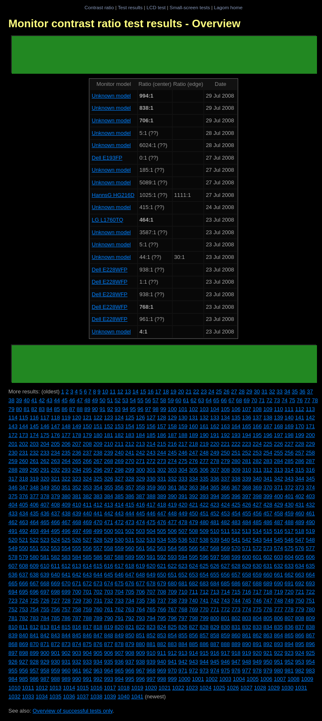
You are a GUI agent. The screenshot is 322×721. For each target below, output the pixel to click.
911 (161, 653)
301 (151, 470)
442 (108, 513)
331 (161, 478)
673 (98, 583)
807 (289, 618)
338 (236, 478)
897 (13, 653)
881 (151, 644)
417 (151, 504)
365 (214, 487)
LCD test (156, 7)
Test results (130, 7)
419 (172, 504)
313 (278, 470)
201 (13, 444)
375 (13, 496)
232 (34, 453)
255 (278, 453)
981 (289, 670)
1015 (83, 688)
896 (310, 644)
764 (140, 609)
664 (310, 574)
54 (133, 400)
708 (161, 592)
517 (289, 531)
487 (278, 522)
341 (268, 478)
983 (310, 670)
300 (140, 470)
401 (289, 496)
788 (87, 618)
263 (55, 461)
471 (108, 522)
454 (236, 513)
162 (214, 426)
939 (151, 662)
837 (299, 627)
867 (310, 635)
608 (23, 566)
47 (80, 400)
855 (182, 635)
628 (236, 566)
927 (23, 662)
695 (23, 592)
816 (76, 627)
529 (108, 540)
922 (278, 653)
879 (130, 644)
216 (172, 444)
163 (225, 426)
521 (23, 540)
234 (55, 453)
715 (236, 592)
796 (172, 618)
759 (87, 609)
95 (133, 409)
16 (150, 391)
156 (151, 426)
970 (172, 670)
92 (110, 409)
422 (204, 504)
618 (130, 566)
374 (310, 487)
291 (44, 470)
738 (172, 600)
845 (76, 635)
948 (246, 662)
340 (257, 478)
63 (201, 400)
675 (119, 583)
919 (246, 653)
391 (182, 496)
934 (98, 662)
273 (161, 461)
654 (204, 574)
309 (236, 470)
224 (257, 444)
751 (310, 600)
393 (204, 496)
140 (289, 417)
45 (65, 400)
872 (55, 644)
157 (161, 426)
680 (172, 583)
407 (44, 504)
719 (278, 592)
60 (178, 400)
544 (268, 540)
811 (23, 627)
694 (13, 592)
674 (108, 583)
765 (151, 609)
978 (257, 670)
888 (225, 644)
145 (34, 426)
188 (182, 435)
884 (182, 644)
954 (310, 662)
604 (289, 557)
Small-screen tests (190, 7)
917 (225, 653)
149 (76, 426)
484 (246, 522)
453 (225, 513)
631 (268, 566)
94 (125, 409)
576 (299, 548)
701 (87, 592)
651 (172, 574)
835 (278, 627)
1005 (253, 679)
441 (98, 513)
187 (172, 435)
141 (299, 417)
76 (300, 400)
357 (130, 487)
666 (23, 583)
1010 (14, 688)
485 (257, 522)
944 (204, 662)
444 (130, 513)
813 (44, 627)
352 (76, 487)
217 (182, 444)
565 (182, 548)
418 (161, 504)
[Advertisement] (164, 55)
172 (13, 435)
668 (44, 583)
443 (119, 513)
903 (76, 653)
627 (225, 566)
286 (299, 461)
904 (87, 653)
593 (172, 557)
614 (87, 566)
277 (204, 461)
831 (236, 627)
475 (151, 522)
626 (214, 566)
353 (87, 487)
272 (151, 461)
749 (289, 600)
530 (119, 540)
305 (193, 470)
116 (34, 417)
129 (172, 417)
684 (214, 583)
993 (108, 679)
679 (161, 583)
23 (204, 391)
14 (135, 391)
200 (310, 435)
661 (278, 574)
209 (98, 444)
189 (193, 435)
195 (257, 435)
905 (98, 653)
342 (278, 478)
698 (55, 592)
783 (34, 618)
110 (278, 409)
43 (49, 400)
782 (23, 618)
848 (108, 635)
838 (310, 627)
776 (268, 609)
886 (204, 644)
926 (13, 662)
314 (289, 470)
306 (204, 470)
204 (44, 444)
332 (172, 478)
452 (214, 513)
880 (140, 644)
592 (161, 557)
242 (140, 453)
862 (257, 635)
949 (257, 662)
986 (34, 679)
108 (257, 409)
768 (182, 609)
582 (55, 557)
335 (204, 478)
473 (130, 522)
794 (151, 618)
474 (140, 522)
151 (98, 426)
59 (171, 400)
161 (204, 426)
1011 (28, 688)
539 (214, 540)
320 (44, 478)
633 (289, 566)
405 (23, 504)
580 (34, 557)
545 (278, 540)
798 (193, 618)
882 (161, 644)
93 (117, 409)
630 (257, 566)
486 (268, 522)
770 (204, 609)
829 (214, 627)
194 (246, 435)
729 (76, 600)
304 (182, 470)
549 (13, 548)
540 (225, 540)
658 (246, 574)
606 (310, 557)
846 (87, 635)
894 (289, 644)
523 (44, 540)
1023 (192, 688)
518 (299, 531)
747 (268, 600)
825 (172, 627)
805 (268, 618)
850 (130, 635)
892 (268, 644)
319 (34, 478)
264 (66, 461)
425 (236, 504)
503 (140, 531)
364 (204, 487)
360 (161, 487)
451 (204, 513)
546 (289, 540)
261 (34, 461)
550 (23, 548)
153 (119, 426)
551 (34, 548)
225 (268, 444)
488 (289, 522)
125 (130, 417)
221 (225, 444)
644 (98, 574)
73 (277, 400)
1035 (55, 696)
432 (310, 504)
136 (246, 417)
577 (310, 548)
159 (182, 426)
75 (292, 400)
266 (87, 461)
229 (310, 444)
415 (130, 504)
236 (76, 453)
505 (161, 531)
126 (140, 417)
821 (130, 627)
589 (130, 557)
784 (44, 618)
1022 (178, 688)
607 (13, 566)
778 (289, 609)
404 (13, 504)
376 (23, 496)
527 (87, 540)
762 (119, 609)
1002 (211, 679)
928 (34, 662)
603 (278, 557)
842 (44, 635)
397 (246, 496)
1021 (164, 688)
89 (87, 409)
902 (66, 653)
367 (236, 487)
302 (161, 470)
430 (289, 504)
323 (76, 478)
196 (268, 435)
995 (130, 679)
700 (76, 592)
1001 (198, 679)
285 (289, 461)
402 (299, 496)
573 (268, 548)
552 (44, 548)
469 (87, 522)
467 (66, 522)
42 (41, 400)
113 (310, 409)
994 (119, 679)
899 (34, 653)
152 (108, 426)
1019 (137, 688)
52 (117, 400)
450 (193, 513)
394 (214, 496)
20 (181, 391)
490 (310, 522)
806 (278, 618)
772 (225, 609)
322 (66, 478)
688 (257, 583)
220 (214, 444)
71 (262, 400)
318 (23, 478)
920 (257, 653)
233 (44, 453)
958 (44, 670)
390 (172, 496)
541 (236, 540)
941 (172, 662)
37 (310, 391)
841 (34, 635)
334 (193, 478)
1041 (137, 696)
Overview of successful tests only (73, 711)
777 (278, 609)
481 (214, 522)
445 (140, 513)
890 (246, 644)
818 (98, 627)
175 (44, 435)
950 (268, 662)
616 (108, 566)
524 (55, 540)
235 (66, 453)
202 (23, 444)
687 (246, 583)
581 (44, 557)
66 (224, 400)
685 (225, 583)
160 (193, 426)
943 (193, 662)
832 (246, 627)
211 (119, 444)
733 (119, 600)
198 (289, 435)
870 (34, 644)
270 (130, 461)
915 (204, 653)
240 (119, 453)
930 (55, 662)
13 (128, 391)
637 (23, 574)
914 (193, 653)
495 (55, 531)
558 (108, 548)
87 (72, 409)
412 (98, 504)
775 (257, 609)
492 (23, 531)
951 (278, 662)
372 (289, 487)
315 (299, 470)
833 (257, 627)
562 (151, 548)
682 (193, 583)
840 (23, 635)
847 (98, 635)
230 (13, 453)
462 (13, 522)
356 (119, 487)
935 (108, 662)
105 (225, 409)
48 (87, 400)
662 (289, 574)
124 (119, 417)
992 (98, 679)
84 (49, 409)
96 (140, 409)
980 (278, 670)
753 (23, 609)
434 (23, 513)
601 (257, 557)
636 (13, 574)
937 (130, 662)
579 (23, 557)
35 (295, 391)
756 (55, 609)
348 (34, 487)
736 (151, 600)
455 (246, 513)
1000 (184, 679)
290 (34, 470)
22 (196, 391)
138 (268, 417)
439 (76, 513)
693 (310, 583)
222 (236, 444)
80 (19, 409)
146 (44, 426)
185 (151, 435)
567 (204, 548)
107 (246, 409)
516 (278, 531)
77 (307, 400)
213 (140, 444)
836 (289, 627)
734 (130, 600)
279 (225, 461)
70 (254, 400)
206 (66, 444)
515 (268, 531)
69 (246, 400)
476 (161, 522)
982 (299, 670)
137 (257, 417)
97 (148, 409)
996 (140, 679)
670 (66, 583)
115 (23, 417)
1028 (260, 688)
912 (172, 653)
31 (264, 391)
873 (66, 644)
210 (108, 444)
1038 (96, 696)
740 (193, 600)
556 (87, 548)
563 (161, 548)
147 (55, 426)
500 (108, 531)
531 (130, 540)
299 (130, 470)
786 (66, 618)
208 (87, 444)
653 (193, 574)
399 (268, 496)
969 (161, 670)
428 (268, 504)
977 (246, 670)
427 (257, 504)
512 (236, 531)
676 (130, 583)
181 (108, 435)
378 (44, 496)
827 (193, 627)
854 (172, 635)
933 (87, 662)
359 (151, 487)
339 (246, 478)
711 (193, 592)
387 (140, 496)
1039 (110, 696)
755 (44, 609)
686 (236, 583)
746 (257, 600)
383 (98, 496)
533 (151, 540)
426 (246, 504)
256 (289, 453)
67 (231, 400)
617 (119, 566)
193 (236, 435)
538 (204, 540)
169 (289, 426)
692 (299, 583)
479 (193, 522)
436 (44, 513)
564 (172, 548)
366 (225, 487)
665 (13, 583)
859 (225, 635)
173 (23, 435)
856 (193, 635)
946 (225, 662)
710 (182, 592)
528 (98, 540)
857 (204, 635)
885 (193, 644)
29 (249, 391)
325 (98, 478)
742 (214, 600)
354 (98, 487)
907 (119, 653)
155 (140, 426)
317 (13, 478)
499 (98, 531)
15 (143, 391)
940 (161, 662)
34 (287, 391)
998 (161, 679)
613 (76, 566)
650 (161, 574)
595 (193, 557)
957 (34, 670)
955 (13, 670)
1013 (55, 688)
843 (55, 635)
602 (268, 557)
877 (108, 644)
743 (225, 600)
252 (246, 453)
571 (246, 548)
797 (182, 618)
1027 (246, 688)
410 (76, 504)
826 (182, 627)
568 (214, 548)
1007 (280, 679)
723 (13, 600)
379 (55, 496)
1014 (69, 688)
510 (214, 531)
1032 (14, 696)
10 (105, 391)
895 (299, 644)
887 (214, 644)
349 (44, 487)
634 (299, 566)
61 (186, 400)
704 (119, 592)
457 (268, 513)
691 (289, 583)
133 (214, 417)
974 (214, 670)
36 (302, 391)
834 (268, 627)
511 (225, 531)
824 (161, 627)
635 (310, 566)
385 (119, 496)
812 (34, 627)
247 (193, 453)
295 (87, 470)
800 (214, 618)
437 (55, 513)
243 (151, 453)
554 (66, 548)
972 (193, 670)
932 (76, 662)
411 (87, 504)
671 (76, 583)
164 (236, 426)
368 (246, 487)
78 (315, 400)
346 (13, 487)
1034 (42, 696)
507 (182, 531)
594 (182, 557)
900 (44, 653)
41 (34, 400)
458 (278, 513)
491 (13, 531)
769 (193, 609)
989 (66, 679)
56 (148, 400)
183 (130, 435)
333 (182, 478)
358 (140, 487)
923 (289, 653)
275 (182, 461)
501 (119, 531)
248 (204, 453)
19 (173, 391)
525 (66, 540)
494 (44, 531)
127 (151, 417)
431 (299, 504)
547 (299, 540)
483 (236, 522)
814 (55, 627)
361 (172, 487)
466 (55, 522)
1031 (301, 688)
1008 (294, 679)
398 (257, 496)
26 (226, 391)
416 (140, 504)
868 (13, 644)
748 (278, 600)
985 (23, 679)
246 (182, 453)
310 (246, 470)
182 (119, 435)
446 (151, 513)
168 (278, 426)
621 (161, 566)
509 (204, 531)
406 (34, 504)
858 (214, 635)
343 (289, 478)
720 (289, 592)
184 (140, 435)
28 (241, 391)
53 (125, 400)
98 (155, 409)
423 (214, 504)
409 (66, 504)
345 (310, 478)
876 (98, 644)
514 (257, 531)
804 (257, 618)
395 (225, 496)
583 (66, 557)
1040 (123, 696)
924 (299, 653)
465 (44, 522)
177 (66, 435)
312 (268, 470)
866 (299, 635)
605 (299, 557)
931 (66, 662)
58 (163, 400)
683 (204, 583)
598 (225, 557)
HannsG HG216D (113, 195)
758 (76, 609)
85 (57, 409)
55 (140, 400)
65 (216, 400)
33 (280, 391)
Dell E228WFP (109, 269)
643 (87, 574)
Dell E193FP (107, 158)
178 (76, 435)
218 (193, 444)
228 (299, 444)
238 (98, 453)
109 (268, 409)
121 (87, 417)
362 (182, 487)
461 (310, 513)
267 (98, 461)
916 (214, 653)
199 (299, 435)
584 (76, 557)
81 (26, 409)
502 (130, 531)
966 (130, 670)
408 (55, 504)
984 (13, 679)
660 (268, 574)
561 (140, 548)
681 (182, 583)
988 (55, 679)
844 (66, 635)
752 (13, 609)
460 (299, 513)
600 (246, 557)
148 (66, 426)
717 (257, 592)
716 (246, 592)
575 (289, 548)
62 (193, 400)
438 (66, 513)
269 (119, 461)
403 (310, 496)
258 (310, 453)
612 (66, 566)
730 (87, 600)
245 (172, 453)
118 (55, 417)
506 (172, 531)
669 (55, 583)
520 (13, 540)
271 (140, 461)
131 (193, 417)
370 (268, 487)
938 (140, 662)
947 (236, 662)
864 (278, 635)
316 (310, 470)
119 (66, 417)
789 (98, 618)
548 (310, 540)
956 (23, 670)
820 (119, 627)
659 (257, 574)
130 (182, 417)
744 (236, 600)
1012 (42, 688)
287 (310, 461)
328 (130, 478)
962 (87, 670)
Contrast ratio (99, 7)
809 (310, 618)
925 (310, 653)
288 (13, 470)
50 (102, 400)
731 (98, 600)
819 (108, 627)
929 (44, 662)
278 (214, 461)
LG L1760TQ (107, 220)
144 (23, 426)
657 (236, 574)
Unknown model (111, 96)
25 (219, 391)
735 (140, 600)
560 (130, 548)
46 (72, 400)
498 (87, 531)
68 (239, 400)
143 (13, 426)
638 (34, 574)
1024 (206, 688)
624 (193, 566)
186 (161, 435)
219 (204, 444)
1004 (239, 679)
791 (119, 618)
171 (310, 426)
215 (161, 444)
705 (130, 592)
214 (151, 444)
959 (55, 670)
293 (66, 470)
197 (278, 435)
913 (182, 653)
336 (214, 478)
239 (108, 453)
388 (151, 496)
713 (214, 592)
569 (225, 548)
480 (204, 522)
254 (268, 453)
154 (130, 426)
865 (289, 635)
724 (23, 600)
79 (11, 409)
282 (257, 461)
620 (151, 566)
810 (13, 627)
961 (76, 670)
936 (119, 662)
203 (34, 444)
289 (23, 470)
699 (66, 592)
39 (19, 400)
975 (225, 670)
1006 (266, 679)
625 (204, 566)
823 (151, 627)
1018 (123, 688)
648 (140, 574)
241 (130, 453)
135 (236, 417)
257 (299, 453)
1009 (307, 679)
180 (98, 435)
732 (108, 600)
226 (278, 444)
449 (182, 513)
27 (234, 391)
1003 (225, 679)
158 (172, 426)
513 (246, 531)
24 (211, 391)
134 (225, 417)
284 (278, 461)
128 (161, 417)
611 (55, 566)
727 (55, 600)
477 (172, 522)
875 (87, 644)
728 (66, 600)
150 (87, 426)
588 (119, 557)
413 (108, 504)
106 (236, 409)
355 (108, 487)
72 (269, 400)
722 (310, 592)
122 (98, 417)
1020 (151, 688)
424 (225, 504)
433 (13, 513)
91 (102, 409)
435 (34, 513)
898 (23, 653)
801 (225, 618)
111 (289, 409)
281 (246, 461)
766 (161, 609)
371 (278, 487)
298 (119, 470)
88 (80, 409)
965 (119, 670)
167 (268, 426)
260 (23, 461)
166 (257, 426)
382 (87, 496)
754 (34, 609)
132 (204, 417)
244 (161, 453)
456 (257, 513)
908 (130, 653)
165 (246, 426)
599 (236, 557)
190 (204, 435)
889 (236, 644)
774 (246, 609)
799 (204, 618)
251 (236, 453)
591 (151, 557)
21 (188, 391)
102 (193, 409)
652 (182, 574)
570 (236, 548)
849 (119, 635)
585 (87, 557)
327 (119, 478)
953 (299, 662)
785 (55, 618)
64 (208, 400)
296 (98, 470)
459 (289, 513)
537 (193, 540)
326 (108, 478)
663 (299, 574)
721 (299, 592)
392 (193, 496)
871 (44, 644)
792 (130, 618)
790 (108, 618)
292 (55, 470)
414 (119, 504)
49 (95, 400)
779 (299, 609)
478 (182, 522)
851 (140, 635)
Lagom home (228, 7)
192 (225, 435)
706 (140, 592)
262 (44, 461)
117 (44, 417)
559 (119, 548)
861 (246, 635)
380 (66, 496)
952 (289, 662)
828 (204, 627)
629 (246, 566)
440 (87, 513)
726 (44, 600)
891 (257, 644)
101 (182, 409)
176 (55, 435)
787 (76, 618)
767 (172, 609)
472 (119, 522)
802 (236, 618)
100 (172, 409)
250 (225, 453)
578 (13, 557)
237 (87, 453)
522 (34, 540)
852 (151, 635)
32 (272, 391)
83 (41, 409)
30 (257, 391)
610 (44, 566)
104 (214, 409)
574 (278, 548)
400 (278, 496)
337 (225, 478)
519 (310, 531)
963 (98, 670)
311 (257, 470)
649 (151, 574)
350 (55, 487)
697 (44, 592)
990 (76, 679)
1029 (273, 688)
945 (214, 662)
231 (23, 453)
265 (76, 461)
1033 (28, 696)
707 (151, 592)
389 (161, 496)
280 (236, 461)
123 (108, 417)
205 (55, 444)
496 (66, 531)
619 (140, 566)
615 (98, 566)
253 (257, 453)
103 (204, 409)
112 (299, 409)
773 (236, 609)
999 (172, 679)
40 (26, 400)
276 (193, 461)
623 (182, 566)
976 (236, 670)
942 (182, 662)
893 (278, 644)
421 (193, 504)
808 (299, 618)
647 (130, 574)
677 (140, 583)
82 (34, 409)
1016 (96, 688)
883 (172, 644)
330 (151, 478)
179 (87, 435)
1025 (219, 688)
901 (55, 653)
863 (268, 635)
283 (268, 461)
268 (108, 461)
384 (108, 496)
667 (34, 583)
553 (55, 548)
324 (87, 478)
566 (193, 548)
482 (225, 522)
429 (278, 504)
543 (257, 540)
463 (23, 522)
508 (193, 531)
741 (204, 600)
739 (182, 600)
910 (151, 653)
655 (214, 574)
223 (246, 444)
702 (98, 592)
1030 (287, 688)
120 (76, 417)
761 (108, 609)
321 (55, 478)
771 (214, 609)
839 (13, 635)
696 (34, 592)
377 (34, 496)
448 (172, 513)
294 (76, 470)
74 (284, 400)
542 (246, 540)
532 (140, 540)
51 (110, 400)
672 (87, 583)
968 (151, 670)
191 (214, 435)
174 (34, 435)
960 (66, 670)
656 (225, 574)
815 (66, 627)
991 (87, 679)
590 (140, 557)
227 (289, 444)
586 (98, 557)
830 (225, 627)
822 (140, 627)
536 (182, 540)
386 (130, 496)
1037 (83, 696)
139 (278, 417)
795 (161, 618)
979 (268, 670)
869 (23, 644)
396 (236, 496)
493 (34, 531)
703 (108, 592)
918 (236, 653)
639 (44, 574)
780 (310, 609)
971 (182, 670)
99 (163, 409)
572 (257, 548)
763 (130, 609)
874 (76, 644)
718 (268, 592)
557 (98, 548)
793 (140, 618)
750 (299, 600)
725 (34, 600)
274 (172, 461)
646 (119, 574)
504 (151, 531)
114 (13, 417)
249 (214, 453)
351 (66, 487)
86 (65, 409)
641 (66, 574)
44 (57, 400)
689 (268, 583)
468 (76, 522)
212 (130, 444)
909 (140, 653)
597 (214, 557)
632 (278, 566)
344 (299, 478)
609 (34, 566)
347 (23, 487)
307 (214, 470)
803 (246, 618)
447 (161, 513)
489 (299, 522)
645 (108, 574)
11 (113, 391)
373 (299, 487)
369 (257, 487)
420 (182, 504)
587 (108, 557)
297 (108, 470)
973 (204, 670)
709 (172, 592)
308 (225, 470)
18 (166, 391)
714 (225, 592)
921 (268, 653)
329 (140, 478)
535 (172, 540)
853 (161, 635)
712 (204, 592)
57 (155, 400)
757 (66, 609)
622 (172, 566)
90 (95, 409)
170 (299, 426)
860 (236, 635)
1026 (233, 688)
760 (98, 609)
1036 (69, 696)
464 (34, 522)
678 (151, 583)
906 (108, 653)
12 (120, 391)
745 (246, 600)
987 (44, 679)
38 (11, 400)
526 (76, 540)
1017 (110, 688)
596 (204, 557)
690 (278, 583)
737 (161, 600)
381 (76, 496)
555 (76, 548)
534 (161, 540)
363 (193, 487)
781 (13, 618)
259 (13, 461)
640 (55, 574)
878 (119, 644)
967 (140, 670)
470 (98, 522)
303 (172, 470)
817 (87, 627)
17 (158, 391)
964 (108, 670)
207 (76, 444)
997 (151, 679)
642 (76, 574)
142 (310, 417)
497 (76, 531)
